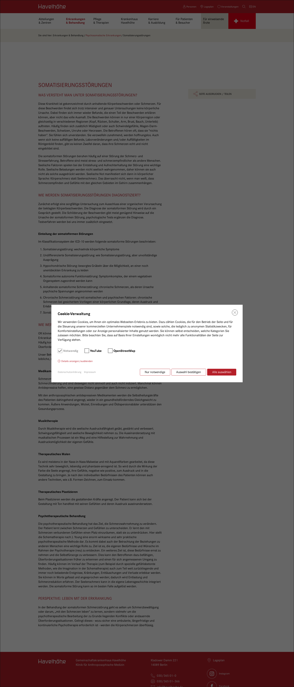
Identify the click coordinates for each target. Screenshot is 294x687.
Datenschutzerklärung (69, 371)
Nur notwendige (154, 372)
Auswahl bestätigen (188, 372)
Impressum (90, 371)
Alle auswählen (221, 372)
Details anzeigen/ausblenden (77, 361)
